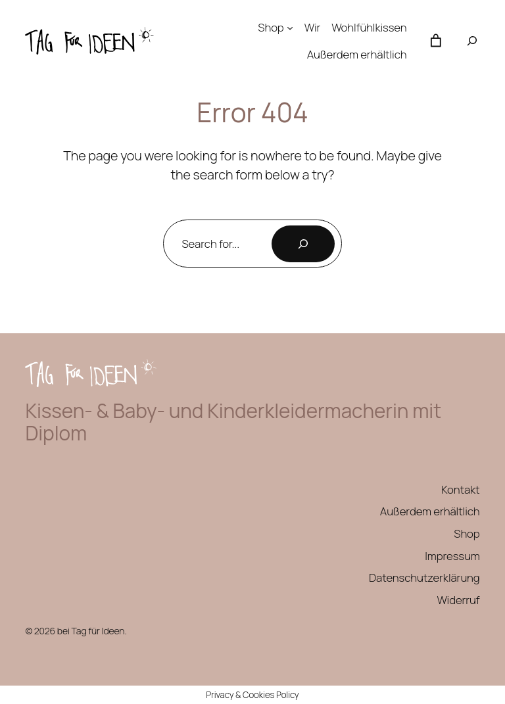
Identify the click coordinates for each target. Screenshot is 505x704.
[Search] (303, 243)
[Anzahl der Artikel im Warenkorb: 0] (436, 40)
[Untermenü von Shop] (290, 27)
